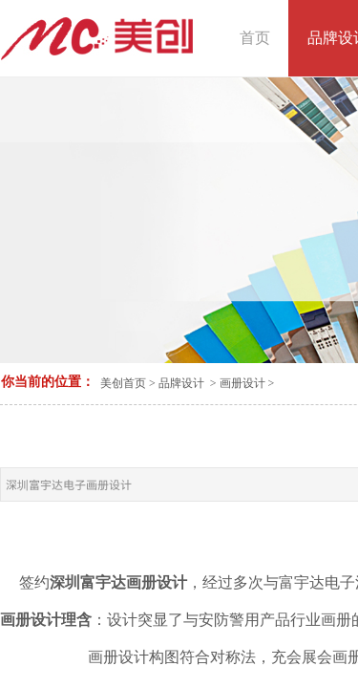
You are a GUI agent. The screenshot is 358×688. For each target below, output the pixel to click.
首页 (255, 38)
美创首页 (123, 383)
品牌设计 (181, 383)
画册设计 (242, 383)
